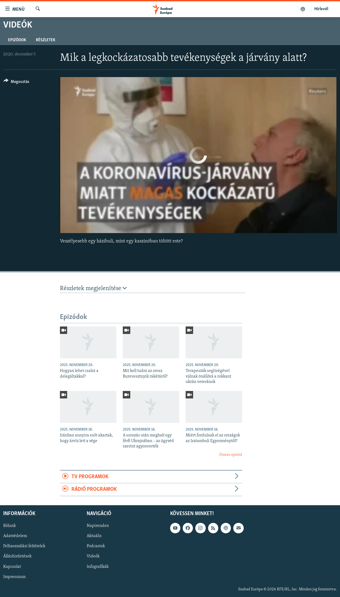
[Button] (16, 82)
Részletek (45, 40)
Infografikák (98, 566)
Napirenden (98, 526)
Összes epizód (230, 455)
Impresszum (14, 577)
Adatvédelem (15, 536)
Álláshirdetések (17, 556)
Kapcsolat (12, 566)
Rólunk (9, 526)
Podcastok (96, 546)
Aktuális (94, 536)
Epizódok (17, 40)
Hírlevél (321, 9)
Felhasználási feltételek (24, 546)
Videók (93, 556)
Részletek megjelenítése (93, 288)
